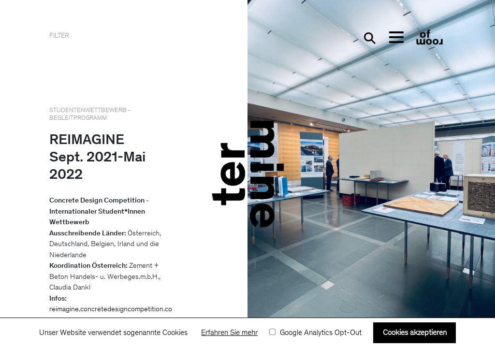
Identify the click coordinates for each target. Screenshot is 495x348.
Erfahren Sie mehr (229, 333)
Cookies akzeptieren (415, 333)
